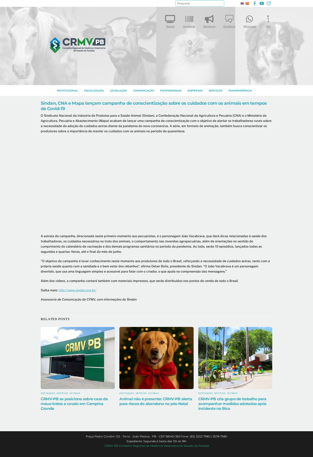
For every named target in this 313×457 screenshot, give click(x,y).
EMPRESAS (195, 90)
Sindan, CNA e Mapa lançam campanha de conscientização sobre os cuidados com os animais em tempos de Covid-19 (154, 105)
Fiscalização (94, 90)
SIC (268, 20)
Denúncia (209, 20)
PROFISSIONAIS (170, 90)
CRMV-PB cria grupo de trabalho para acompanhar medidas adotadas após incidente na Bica (232, 403)
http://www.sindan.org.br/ (77, 290)
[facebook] (254, 3)
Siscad (170, 20)
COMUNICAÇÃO (143, 90)
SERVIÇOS (215, 90)
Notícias (62, 393)
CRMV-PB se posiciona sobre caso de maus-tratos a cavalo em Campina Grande (74, 403)
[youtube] (261, 3)
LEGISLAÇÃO (118, 90)
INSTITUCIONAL (67, 90)
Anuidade (189, 20)
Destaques (48, 393)
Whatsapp (249, 20)
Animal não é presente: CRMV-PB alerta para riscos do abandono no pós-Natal (155, 401)
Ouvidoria (229, 20)
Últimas (75, 393)
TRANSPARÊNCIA (240, 90)
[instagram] (268, 3)
